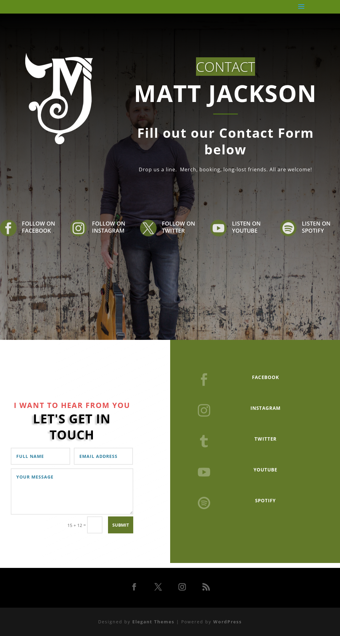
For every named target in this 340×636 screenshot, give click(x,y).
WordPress (227, 622)
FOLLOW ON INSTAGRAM (108, 227)
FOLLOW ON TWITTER (178, 227)
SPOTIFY (265, 500)
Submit (120, 525)
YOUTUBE (265, 470)
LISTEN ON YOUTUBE (246, 227)
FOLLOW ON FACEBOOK (38, 227)
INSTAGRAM (265, 408)
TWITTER (265, 439)
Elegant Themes (153, 622)
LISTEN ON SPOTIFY (316, 227)
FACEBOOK (265, 377)
